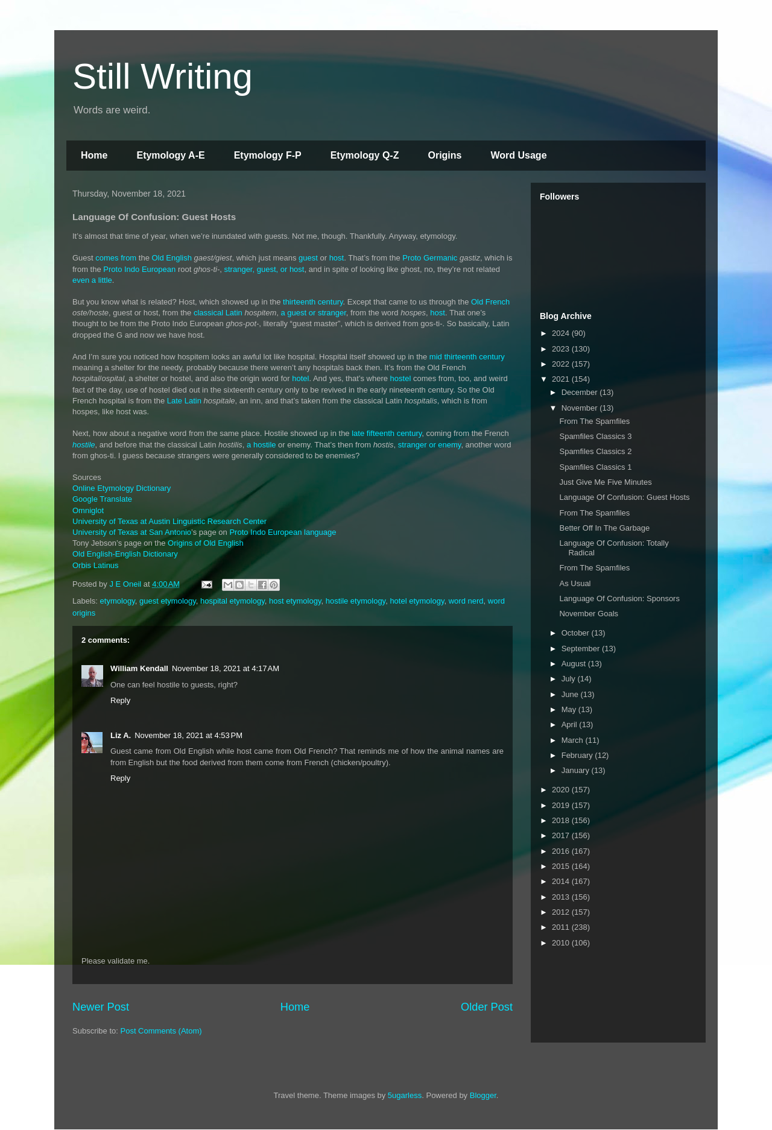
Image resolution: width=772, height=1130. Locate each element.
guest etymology (167, 600)
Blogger (483, 1095)
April (571, 724)
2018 (562, 820)
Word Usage (518, 155)
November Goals (588, 613)
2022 (562, 363)
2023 (562, 348)
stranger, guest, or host (264, 269)
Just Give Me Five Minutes (605, 482)
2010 (562, 942)
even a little (92, 280)
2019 (562, 805)
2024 (562, 333)
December (581, 392)
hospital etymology (232, 600)
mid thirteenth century (467, 356)
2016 (562, 851)
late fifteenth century (387, 433)
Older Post (487, 1007)
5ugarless (405, 1095)
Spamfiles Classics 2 (595, 451)
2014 (562, 881)
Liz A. (120, 735)
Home (94, 155)
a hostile (261, 444)
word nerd (466, 600)
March (574, 740)
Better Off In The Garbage (604, 527)
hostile (83, 444)
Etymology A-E (170, 155)
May (570, 709)
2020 (562, 789)
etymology (117, 600)
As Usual (574, 583)
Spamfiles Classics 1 (595, 467)
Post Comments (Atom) (161, 1030)
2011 (562, 927)
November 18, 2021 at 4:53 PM (188, 735)
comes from (115, 257)
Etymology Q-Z (365, 155)
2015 (562, 866)
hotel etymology (417, 600)
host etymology (295, 600)
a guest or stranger (313, 312)
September (582, 648)
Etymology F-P (268, 155)
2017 (562, 835)
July (570, 678)
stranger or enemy (429, 444)
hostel (400, 378)
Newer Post (100, 1007)
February (578, 755)
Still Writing (162, 76)
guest (308, 257)
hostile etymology (355, 600)
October (577, 632)
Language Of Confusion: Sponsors (619, 598)
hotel (299, 378)
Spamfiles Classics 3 (595, 436)
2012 (562, 912)
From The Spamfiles (594, 421)
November (581, 407)
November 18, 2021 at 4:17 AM (225, 668)
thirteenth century (313, 301)
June (571, 694)
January (577, 770)
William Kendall (139, 668)
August (575, 663)
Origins (444, 155)
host (336, 257)
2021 (562, 379)
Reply (120, 700)
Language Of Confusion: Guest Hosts (624, 497)
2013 (562, 896)
